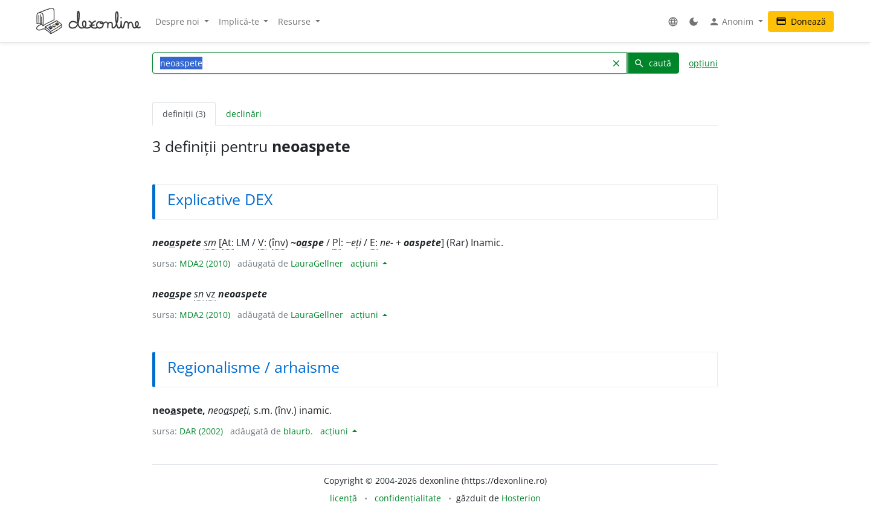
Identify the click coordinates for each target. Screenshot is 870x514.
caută (652, 63)
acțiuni (365, 263)
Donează (801, 21)
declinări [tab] (244, 113)
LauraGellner (317, 263)
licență (343, 498)
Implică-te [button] (240, 21)
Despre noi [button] (178, 21)
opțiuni (703, 63)
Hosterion (521, 498)
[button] (673, 21)
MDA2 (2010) (204, 263)
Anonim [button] (732, 22)
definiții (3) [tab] (184, 113)
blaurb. (298, 431)
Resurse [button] (295, 21)
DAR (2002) (201, 431)
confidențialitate (408, 498)
